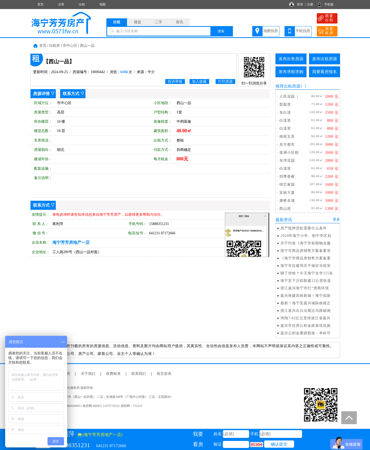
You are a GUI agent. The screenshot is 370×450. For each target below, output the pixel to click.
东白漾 (285, 112)
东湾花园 (287, 160)
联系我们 (138, 374)
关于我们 (88, 374)
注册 (310, 4)
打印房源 (225, 81)
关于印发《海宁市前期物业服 (305, 243)
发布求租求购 (291, 71)
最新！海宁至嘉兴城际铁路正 (305, 303)
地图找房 (270, 31)
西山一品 (87, 46)
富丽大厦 (287, 193)
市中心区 (70, 46)
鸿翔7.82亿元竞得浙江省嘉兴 (305, 318)
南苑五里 (287, 136)
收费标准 (113, 374)
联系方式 (71, 93)
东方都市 (287, 144)
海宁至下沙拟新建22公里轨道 (305, 281)
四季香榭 (287, 177)
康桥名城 (287, 201)
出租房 (54, 46)
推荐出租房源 (287, 86)
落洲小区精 (289, 152)
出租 (82, 4)
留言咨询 (164, 374)
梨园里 (285, 104)
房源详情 (41, 93)
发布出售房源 (291, 59)
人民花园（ (289, 96)
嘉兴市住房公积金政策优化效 (305, 326)
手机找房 (303, 31)
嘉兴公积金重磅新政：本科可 (305, 333)
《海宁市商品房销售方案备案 (305, 258)
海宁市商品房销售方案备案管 (305, 251)
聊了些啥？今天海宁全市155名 (306, 273)
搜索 (221, 31)
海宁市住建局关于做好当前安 (305, 266)
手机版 (329, 4)
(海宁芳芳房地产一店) (100, 434)
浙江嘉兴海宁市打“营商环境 (304, 288)
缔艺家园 (287, 185)
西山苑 (285, 209)
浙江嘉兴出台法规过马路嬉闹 (305, 311)
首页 (40, 4)
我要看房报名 (324, 71)
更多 (336, 219)
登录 (300, 4)
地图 (102, 4)
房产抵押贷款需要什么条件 (303, 228)
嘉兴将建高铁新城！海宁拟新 (305, 296)
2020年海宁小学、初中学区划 (305, 236)
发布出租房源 (324, 59)
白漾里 (285, 120)
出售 (61, 4)
